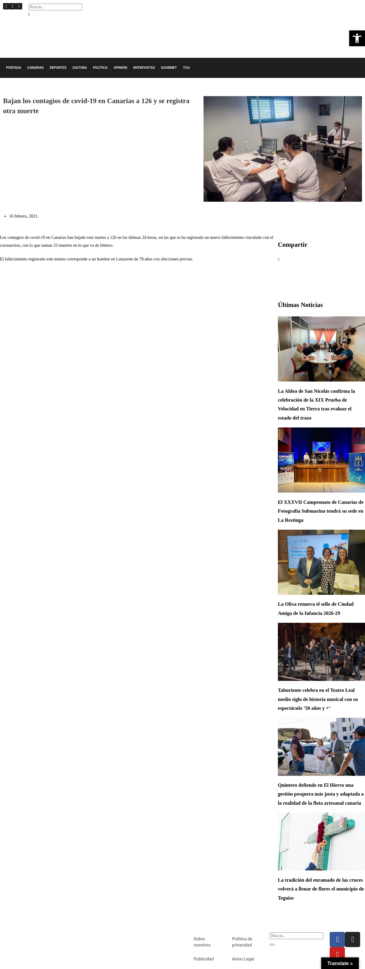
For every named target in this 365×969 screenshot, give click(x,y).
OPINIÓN (120, 68)
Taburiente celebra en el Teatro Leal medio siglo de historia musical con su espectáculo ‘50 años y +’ (318, 699)
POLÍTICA (100, 68)
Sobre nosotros (202, 941)
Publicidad (203, 959)
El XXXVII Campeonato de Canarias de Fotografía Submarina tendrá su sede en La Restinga (320, 511)
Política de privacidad (242, 941)
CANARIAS (35, 68)
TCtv (186, 68)
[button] (55, 14)
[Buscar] (272, 945)
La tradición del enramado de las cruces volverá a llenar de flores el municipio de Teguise (321, 889)
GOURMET (169, 68)
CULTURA (80, 68)
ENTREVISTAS (144, 68)
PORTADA (13, 68)
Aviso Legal (243, 959)
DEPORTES (58, 68)
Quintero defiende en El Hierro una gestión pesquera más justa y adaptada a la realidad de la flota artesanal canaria (321, 794)
